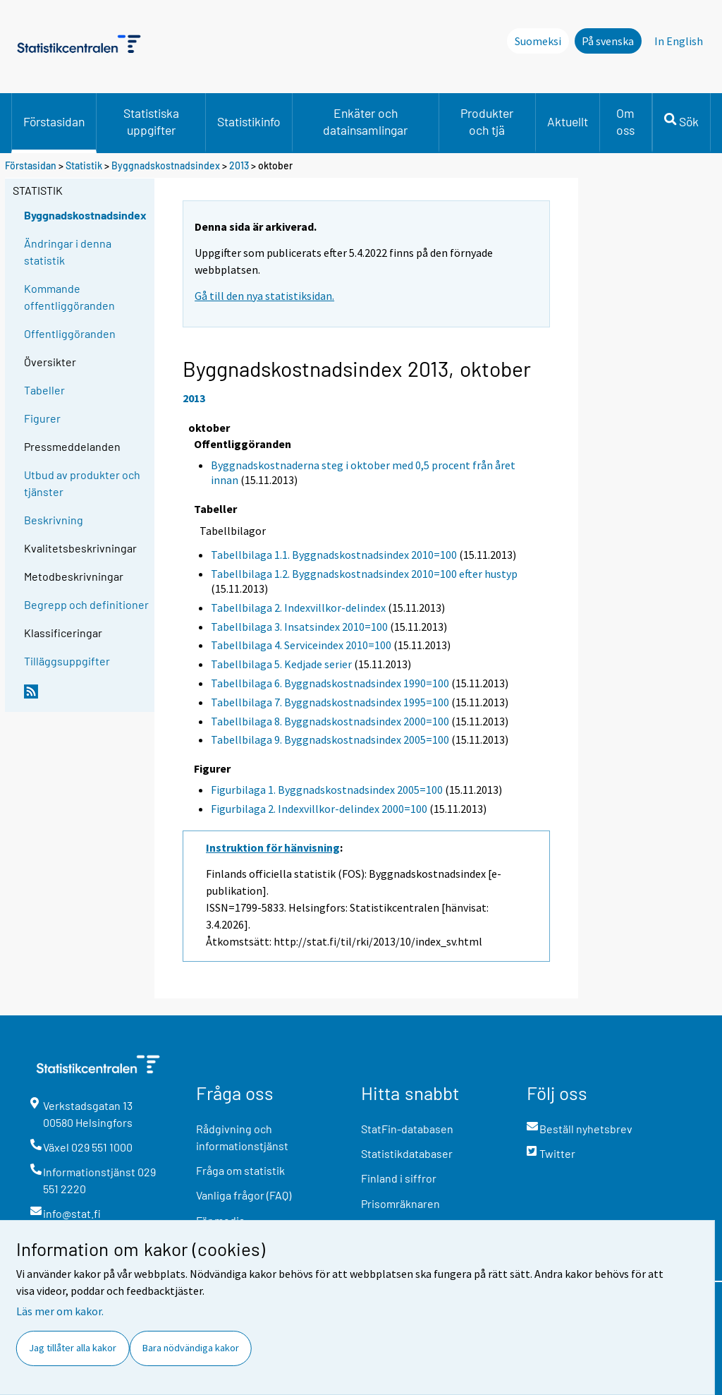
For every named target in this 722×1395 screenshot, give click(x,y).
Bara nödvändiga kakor (190, 1347)
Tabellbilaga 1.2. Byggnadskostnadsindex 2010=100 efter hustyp (364, 574)
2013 (239, 165)
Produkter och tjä (486, 121)
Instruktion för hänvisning (273, 847)
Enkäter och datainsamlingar (365, 121)
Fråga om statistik (240, 1170)
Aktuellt (567, 121)
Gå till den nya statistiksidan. (264, 296)
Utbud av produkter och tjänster (82, 483)
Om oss (625, 121)
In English (678, 41)
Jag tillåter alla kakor (72, 1347)
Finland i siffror (398, 1178)
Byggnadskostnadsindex (166, 165)
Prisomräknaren (400, 1203)
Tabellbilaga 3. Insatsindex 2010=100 (299, 627)
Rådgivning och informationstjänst (242, 1137)
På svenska (608, 41)
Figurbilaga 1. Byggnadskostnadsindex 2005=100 (327, 790)
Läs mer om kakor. (60, 1311)
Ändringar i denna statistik (67, 251)
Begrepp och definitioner (86, 604)
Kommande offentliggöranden (69, 297)
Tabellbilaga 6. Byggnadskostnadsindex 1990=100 (330, 683)
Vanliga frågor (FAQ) (243, 1195)
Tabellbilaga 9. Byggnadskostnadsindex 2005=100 (330, 739)
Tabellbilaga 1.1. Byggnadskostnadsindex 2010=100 (334, 555)
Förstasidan (54, 121)
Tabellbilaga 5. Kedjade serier (281, 664)
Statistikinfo (249, 121)
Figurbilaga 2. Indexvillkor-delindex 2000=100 (319, 809)
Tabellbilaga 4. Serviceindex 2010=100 (301, 645)
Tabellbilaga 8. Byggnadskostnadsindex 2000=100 (330, 721)
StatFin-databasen (407, 1128)
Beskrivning (53, 519)
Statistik (84, 165)
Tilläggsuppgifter (67, 661)
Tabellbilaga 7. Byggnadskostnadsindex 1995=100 (330, 702)
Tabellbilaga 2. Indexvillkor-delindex (298, 607)
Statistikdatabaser (407, 1153)
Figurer (42, 418)
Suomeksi (538, 41)
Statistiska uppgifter (151, 121)
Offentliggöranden (70, 333)
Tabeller (44, 390)
